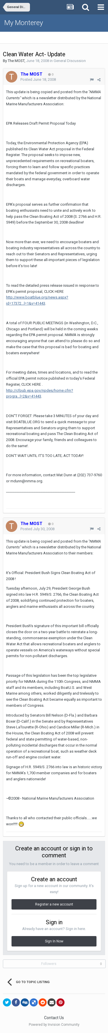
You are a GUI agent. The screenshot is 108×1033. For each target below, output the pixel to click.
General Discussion (70, 61)
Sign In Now (54, 941)
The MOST (16, 61)
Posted (38, 79)
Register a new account (54, 904)
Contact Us (54, 1017)
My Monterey (23, 23)
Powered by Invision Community (54, 1025)
